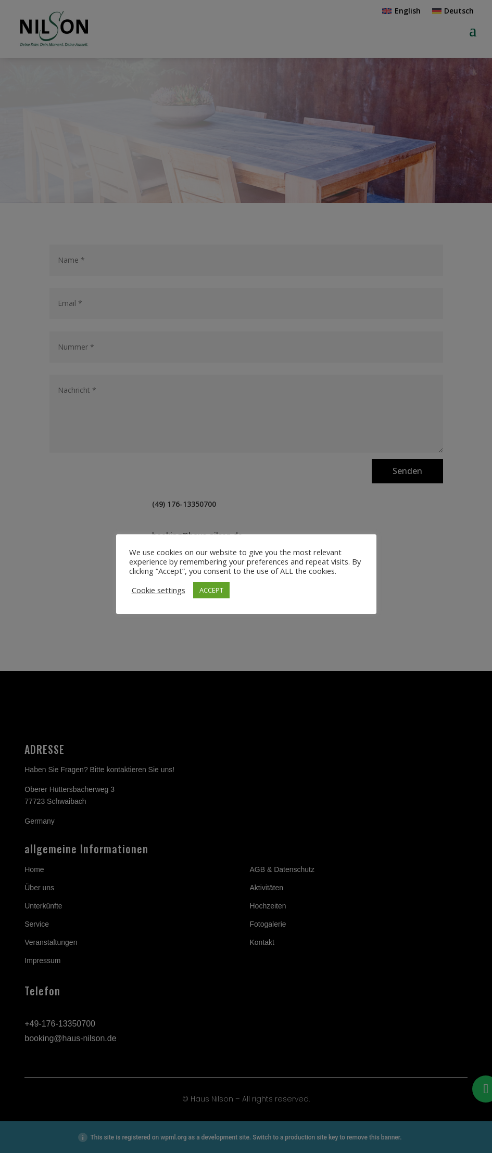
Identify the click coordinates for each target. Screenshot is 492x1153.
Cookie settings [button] (158, 590)
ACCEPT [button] (211, 590)
